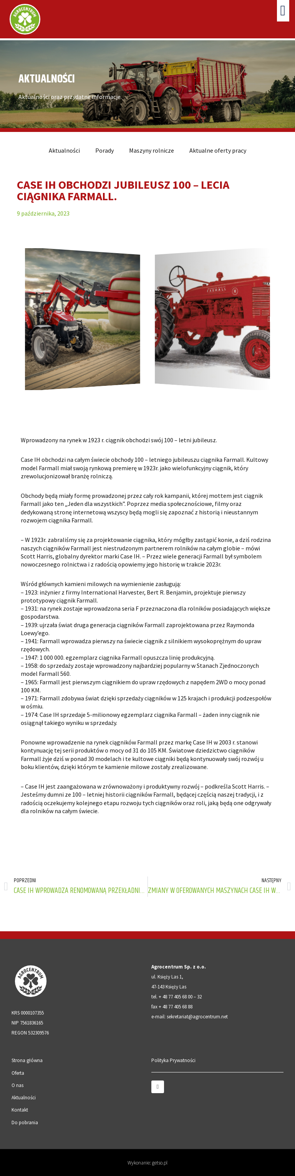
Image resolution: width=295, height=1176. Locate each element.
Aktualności (64, 150)
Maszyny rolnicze (151, 150)
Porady (104, 150)
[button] (283, 10)
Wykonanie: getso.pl (147, 1163)
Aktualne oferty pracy (217, 150)
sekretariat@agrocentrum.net (197, 1016)
